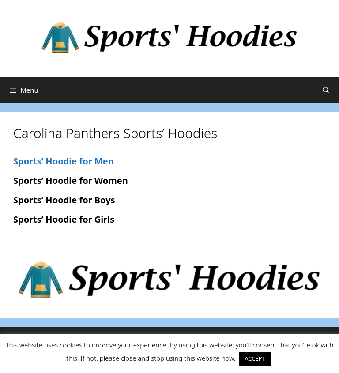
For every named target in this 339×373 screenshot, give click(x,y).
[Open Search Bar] (326, 90)
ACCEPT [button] (255, 358)
